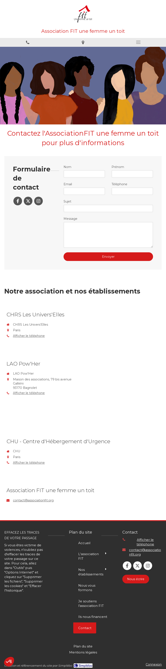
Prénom (118, 167)
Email (68, 184)
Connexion (154, 664)
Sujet (67, 201)
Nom (67, 167)
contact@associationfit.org (33, 500)
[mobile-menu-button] (138, 42)
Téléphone (119, 184)
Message (70, 219)
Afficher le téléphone (29, 336)
